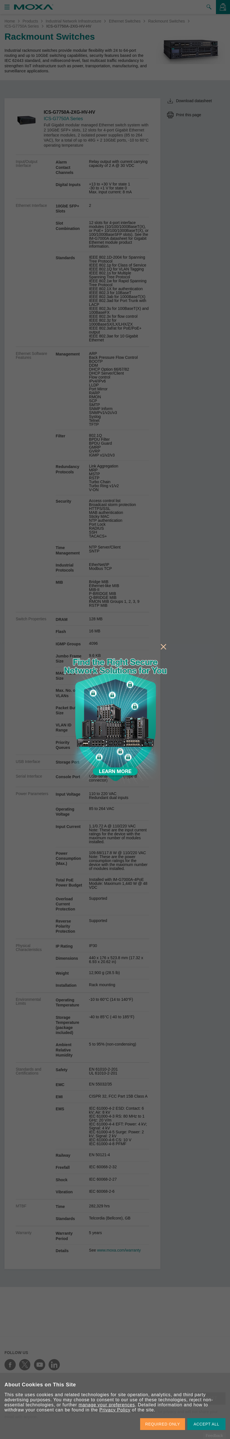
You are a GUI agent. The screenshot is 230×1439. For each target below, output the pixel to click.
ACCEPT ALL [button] (206, 1424)
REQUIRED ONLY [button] (162, 1424)
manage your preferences (107, 1404)
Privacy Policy (115, 1409)
